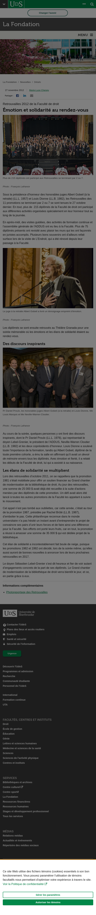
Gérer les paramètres (48, 895)
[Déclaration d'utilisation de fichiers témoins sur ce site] (48, 887)
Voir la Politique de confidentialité (23, 884)
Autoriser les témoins (47, 902)
